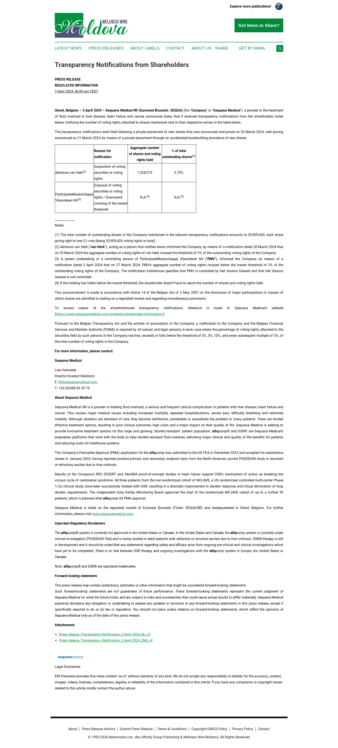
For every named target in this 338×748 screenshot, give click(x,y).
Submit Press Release (136, 729)
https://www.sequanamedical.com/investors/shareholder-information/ (109, 314)
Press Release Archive (98, 729)
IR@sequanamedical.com (77, 382)
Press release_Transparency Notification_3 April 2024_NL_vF (105, 634)
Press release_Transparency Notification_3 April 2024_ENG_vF (106, 640)
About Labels (144, 48)
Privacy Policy (242, 729)
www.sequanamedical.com (112, 514)
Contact (175, 48)
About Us (201, 48)
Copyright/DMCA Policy (209, 729)
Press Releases (106, 48)
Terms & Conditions (172, 729)
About (72, 729)
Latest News (68, 48)
